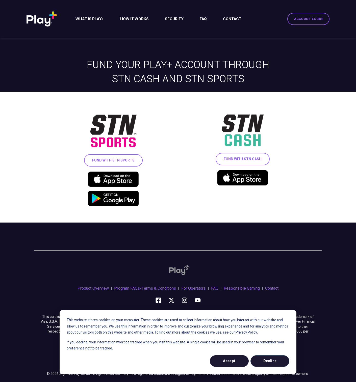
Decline (270, 361)
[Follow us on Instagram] (185, 300)
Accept (229, 361)
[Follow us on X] (171, 300)
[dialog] (178, 342)
